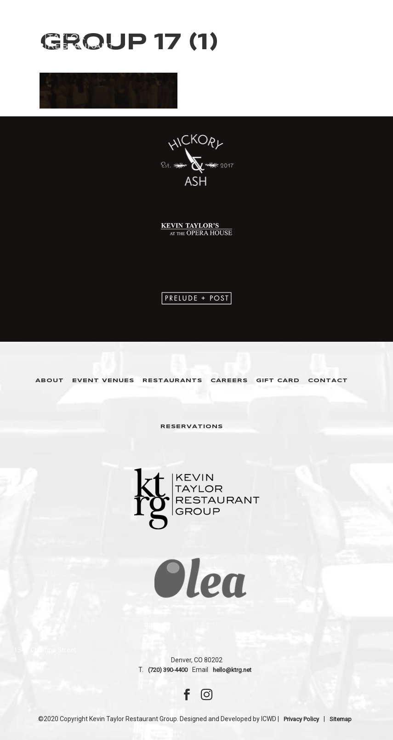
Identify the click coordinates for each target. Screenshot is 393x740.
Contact (328, 380)
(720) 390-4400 (168, 669)
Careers (229, 380)
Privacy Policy (301, 719)
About (49, 380)
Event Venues (103, 380)
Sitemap (341, 719)
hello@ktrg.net (232, 669)
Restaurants (172, 380)
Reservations (191, 426)
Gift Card (278, 380)
